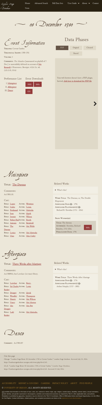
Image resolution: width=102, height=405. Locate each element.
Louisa (12, 233)
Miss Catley (31, 236)
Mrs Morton (31, 303)
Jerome (13, 217)
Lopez (12, 204)
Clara (12, 236)
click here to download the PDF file (78, 81)
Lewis (28, 287)
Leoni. (28, 207)
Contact (96, 3)
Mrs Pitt (29, 306)
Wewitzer (29, 204)
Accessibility (9, 383)
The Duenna (19, 184)
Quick (28, 214)
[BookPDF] (76, 103)
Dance (10, 90)
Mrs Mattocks (31, 233)
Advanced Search (41, 3)
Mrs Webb (30, 226)
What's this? (62, 190)
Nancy (12, 303)
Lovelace (13, 283)
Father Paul (14, 220)
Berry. (28, 283)
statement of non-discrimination (71, 398)
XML (38, 84)
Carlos (12, 207)
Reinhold (29, 223)
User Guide (72, 3)
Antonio (13, 223)
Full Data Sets (57, 3)
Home (27, 3)
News (27, 8)
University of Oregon (15, 388)
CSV (29, 91)
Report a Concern (29, 383)
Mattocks (29, 210)
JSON (29, 84)
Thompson (30, 296)
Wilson (29, 217)
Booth (28, 220)
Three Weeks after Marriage (26, 264)
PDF (62, 48)
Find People (86, 383)
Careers (45, 383)
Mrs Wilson (31, 299)
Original (76, 48)
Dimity (13, 299)
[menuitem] (28, 3)
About (84, 3)
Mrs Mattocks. (32, 312)
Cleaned (89, 48)
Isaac (12, 214)
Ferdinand (14, 210)
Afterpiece (12, 87)
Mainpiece (12, 83)
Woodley (13, 296)
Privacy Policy (60, 383)
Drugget (13, 293)
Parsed (75, 53)
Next (94, 103)
